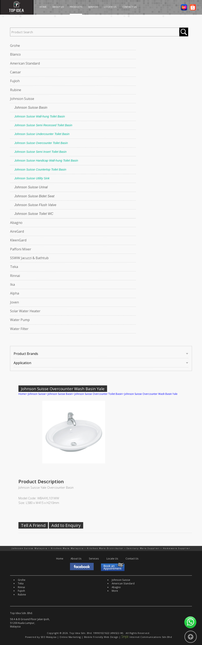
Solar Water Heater (25, 311)
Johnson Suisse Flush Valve (35, 205)
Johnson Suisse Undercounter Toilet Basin (41, 134)
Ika (12, 284)
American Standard (25, 63)
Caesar (15, 72)
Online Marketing (70, 637)
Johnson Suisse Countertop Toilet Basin (40, 169)
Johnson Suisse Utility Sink (31, 178)
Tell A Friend (33, 525)
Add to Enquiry (66, 525)
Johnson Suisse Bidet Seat (34, 196)
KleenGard (18, 240)
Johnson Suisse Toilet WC (33, 213)
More (115, 590)
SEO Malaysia (49, 637)
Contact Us (132, 558)
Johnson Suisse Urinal (31, 187)
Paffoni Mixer (20, 249)
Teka (14, 266)
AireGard (17, 231)
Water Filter (19, 328)
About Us (76, 558)
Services (94, 558)
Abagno (16, 222)
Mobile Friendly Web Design (101, 637)
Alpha (14, 293)
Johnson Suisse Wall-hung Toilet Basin (39, 116)
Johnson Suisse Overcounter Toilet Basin (41, 143)
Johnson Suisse (22, 98)
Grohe (15, 45)
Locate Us (112, 558)
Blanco (15, 54)
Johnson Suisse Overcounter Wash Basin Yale (150, 394)
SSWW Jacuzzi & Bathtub (29, 258)
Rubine (15, 90)
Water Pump (20, 319)
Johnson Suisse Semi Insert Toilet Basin (40, 151)
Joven (14, 302)
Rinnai (15, 275)
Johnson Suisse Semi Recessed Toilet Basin (43, 125)
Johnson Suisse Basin (30, 107)
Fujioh (15, 81)
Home (22, 394)
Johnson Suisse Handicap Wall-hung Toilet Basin (46, 160)
